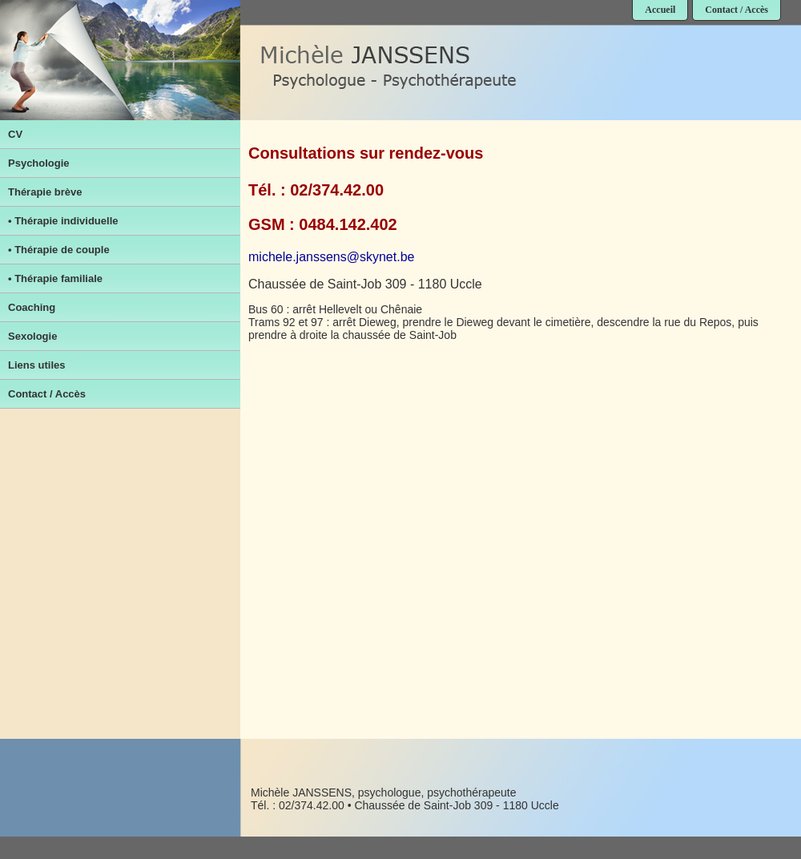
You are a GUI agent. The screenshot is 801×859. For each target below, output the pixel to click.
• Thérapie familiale (55, 278)
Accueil (660, 9)
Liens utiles (37, 365)
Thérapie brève (45, 192)
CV (15, 134)
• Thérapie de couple (59, 250)
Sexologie (32, 336)
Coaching (31, 307)
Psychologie (39, 163)
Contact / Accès (736, 9)
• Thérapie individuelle (63, 221)
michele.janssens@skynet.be (331, 257)
